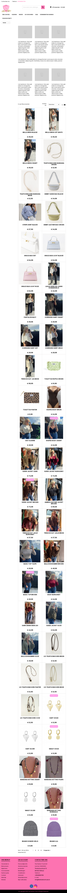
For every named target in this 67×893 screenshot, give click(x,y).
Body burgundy (53, 595)
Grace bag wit (30, 256)
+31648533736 (21, 1)
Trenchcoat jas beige (30, 379)
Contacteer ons (5, 1)
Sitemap (3, 877)
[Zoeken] (33, 7)
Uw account (23, 860)
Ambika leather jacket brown (54, 503)
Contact (3, 875)
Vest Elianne (30, 441)
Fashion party (7, 18)
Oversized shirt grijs (54, 348)
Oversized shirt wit (30, 348)
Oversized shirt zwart (54, 317)
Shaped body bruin (53, 410)
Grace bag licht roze (30, 286)
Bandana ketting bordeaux (54, 811)
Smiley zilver (30, 810)
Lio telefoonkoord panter (30, 687)
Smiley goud (54, 749)
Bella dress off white (54, 132)
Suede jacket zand (30, 471)
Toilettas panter (30, 410)
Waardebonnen (22, 877)
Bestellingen (21, 870)
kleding (14, 14)
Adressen (21, 875)
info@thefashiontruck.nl (42, 880)
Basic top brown (30, 595)
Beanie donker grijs (30, 841)
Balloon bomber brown (54, 564)
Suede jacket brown (30, 502)
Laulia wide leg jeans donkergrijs (53, 287)
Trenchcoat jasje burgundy (30, 534)
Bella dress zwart (30, 163)
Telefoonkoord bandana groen (54, 164)
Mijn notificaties (22, 880)
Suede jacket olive (54, 625)
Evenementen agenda (46, 14)
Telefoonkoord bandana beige (30, 194)
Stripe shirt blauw (30, 225)
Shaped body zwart (54, 441)
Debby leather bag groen (54, 225)
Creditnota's (21, 873)
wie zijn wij (6, 14)
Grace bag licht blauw (53, 256)
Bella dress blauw (30, 132)
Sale (36, 14)
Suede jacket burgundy (54, 471)
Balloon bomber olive (30, 656)
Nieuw (21, 14)
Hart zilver (30, 749)
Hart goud (53, 718)
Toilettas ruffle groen (53, 379)
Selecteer (54, 105)
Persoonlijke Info (22, 864)
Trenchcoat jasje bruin (54, 533)
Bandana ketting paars (53, 780)
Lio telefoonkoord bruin (54, 656)
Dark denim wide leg (30, 625)
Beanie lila (54, 841)
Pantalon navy (30, 317)
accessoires (29, 14)
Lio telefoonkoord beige (54, 687)
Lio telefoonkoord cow (30, 718)
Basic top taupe (30, 564)
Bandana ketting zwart (30, 780)
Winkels (3, 880)
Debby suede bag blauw (53, 194)
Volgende (47, 850)
